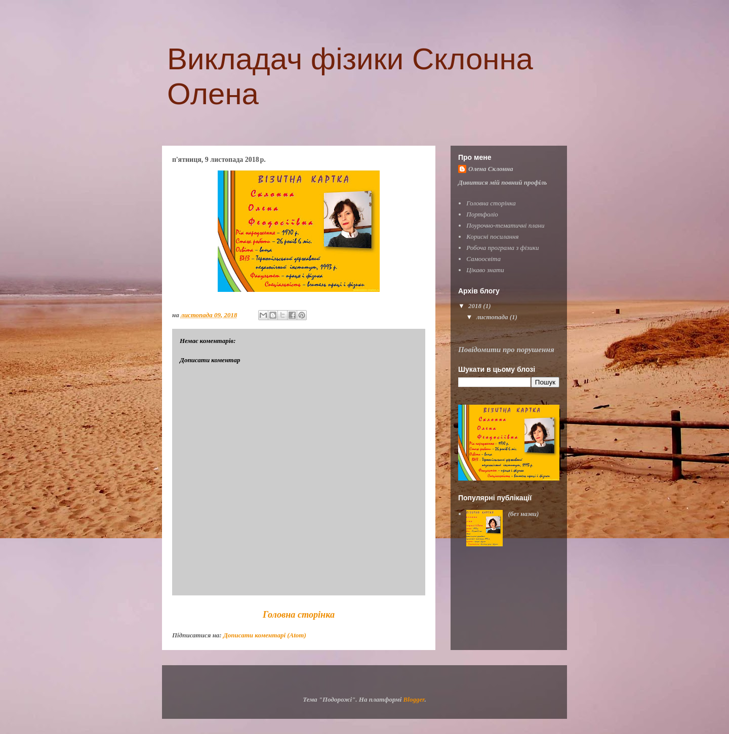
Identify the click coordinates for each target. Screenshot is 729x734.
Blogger (414, 699)
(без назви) (523, 513)
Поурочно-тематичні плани (505, 225)
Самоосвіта (483, 259)
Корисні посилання (492, 236)
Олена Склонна (490, 168)
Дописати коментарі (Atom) (264, 635)
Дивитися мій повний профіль (502, 182)
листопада (493, 317)
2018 (475, 306)
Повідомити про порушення (506, 349)
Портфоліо (482, 214)
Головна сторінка (299, 615)
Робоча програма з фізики (502, 247)
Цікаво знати (485, 270)
